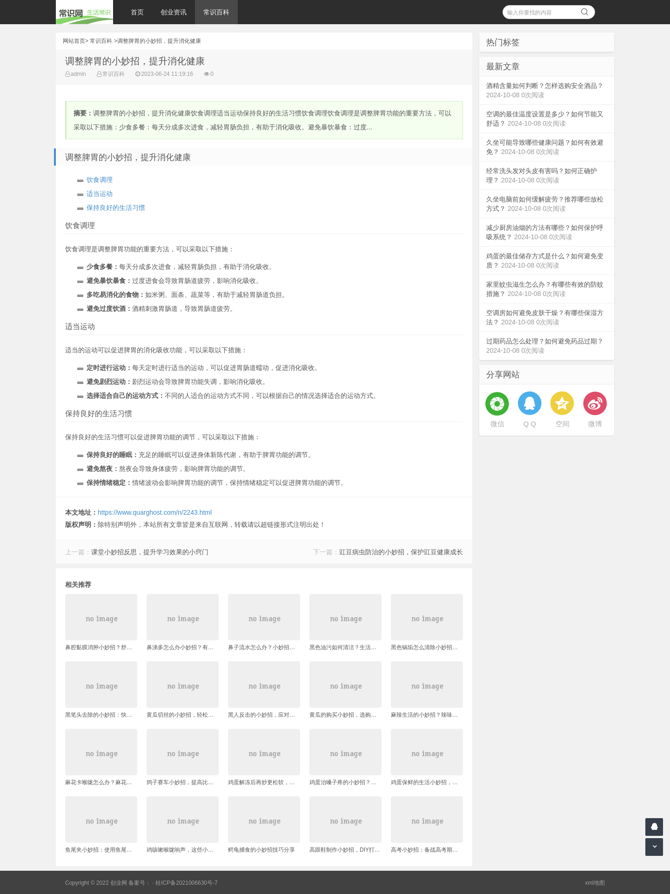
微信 (497, 424)
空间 (563, 424)
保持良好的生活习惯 (116, 207)
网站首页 (74, 41)
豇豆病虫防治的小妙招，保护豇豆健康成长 (401, 552)
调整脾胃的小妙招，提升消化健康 (159, 41)
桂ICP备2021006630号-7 (186, 883)
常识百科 (216, 12)
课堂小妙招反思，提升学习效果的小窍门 (149, 552)
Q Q (529, 424)
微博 (595, 424)
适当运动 (100, 193)
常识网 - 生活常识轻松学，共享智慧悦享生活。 (84, 12)
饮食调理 (100, 179)
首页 (137, 12)
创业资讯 (174, 12)
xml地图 (595, 883)
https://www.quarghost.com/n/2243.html (155, 512)
